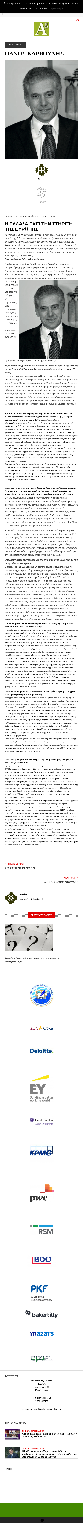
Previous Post (14, 864)
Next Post (71, 878)
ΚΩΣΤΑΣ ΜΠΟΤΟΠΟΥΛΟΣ (61, 882)
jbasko (41, 179)
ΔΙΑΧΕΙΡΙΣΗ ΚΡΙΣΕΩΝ (20, 868)
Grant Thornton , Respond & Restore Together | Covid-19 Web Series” (50, 1435)
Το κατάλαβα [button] (41, 9)
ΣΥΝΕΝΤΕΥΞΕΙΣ (15, 45)
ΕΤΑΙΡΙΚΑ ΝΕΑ (37, 1431)
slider (25, 1431)
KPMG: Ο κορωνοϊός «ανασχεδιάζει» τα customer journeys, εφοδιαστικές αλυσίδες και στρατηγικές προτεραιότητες (49, 1454)
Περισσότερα (56, 8)
